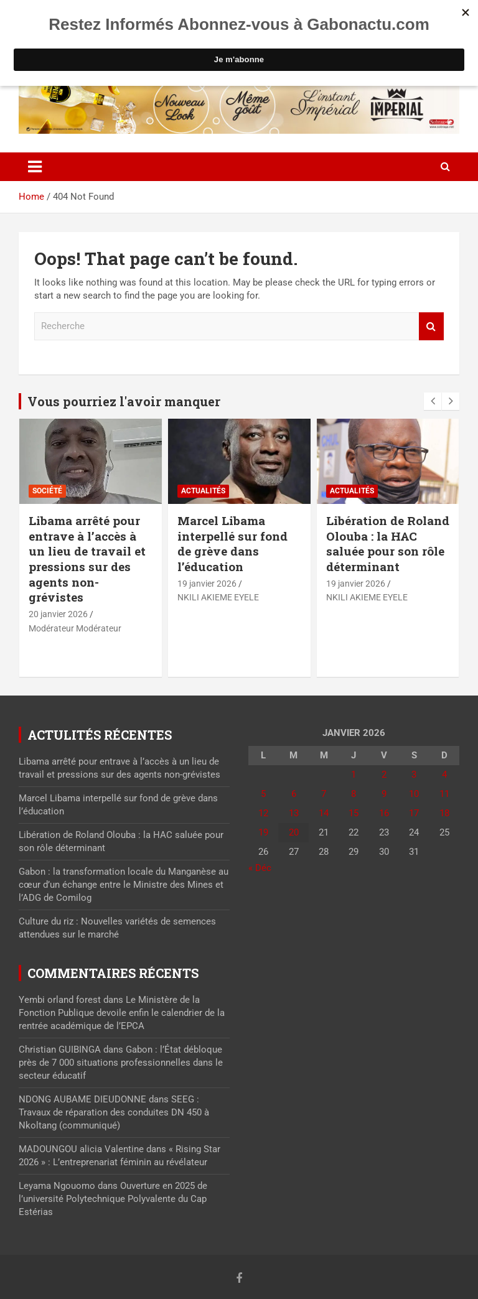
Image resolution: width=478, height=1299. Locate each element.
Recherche (431, 326)
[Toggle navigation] (35, 166)
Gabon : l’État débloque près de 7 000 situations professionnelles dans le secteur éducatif (121, 1062)
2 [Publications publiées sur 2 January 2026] (384, 774)
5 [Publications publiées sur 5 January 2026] (263, 793)
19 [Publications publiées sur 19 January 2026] (263, 832)
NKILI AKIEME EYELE (218, 597)
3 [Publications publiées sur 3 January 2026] (413, 774)
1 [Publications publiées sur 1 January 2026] (353, 774)
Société (47, 491)
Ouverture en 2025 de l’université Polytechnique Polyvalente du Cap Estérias (113, 1199)
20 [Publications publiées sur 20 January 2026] (294, 832)
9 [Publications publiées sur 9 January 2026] (384, 793)
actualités (203, 491)
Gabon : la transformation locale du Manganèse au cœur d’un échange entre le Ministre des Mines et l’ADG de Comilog (123, 884)
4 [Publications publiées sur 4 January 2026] (444, 774)
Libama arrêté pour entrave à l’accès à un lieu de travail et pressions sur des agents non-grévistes (87, 559)
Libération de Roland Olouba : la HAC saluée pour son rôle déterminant (387, 543)
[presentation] (432, 401)
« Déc (259, 867)
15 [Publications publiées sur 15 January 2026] (353, 813)
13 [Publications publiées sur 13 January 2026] (294, 813)
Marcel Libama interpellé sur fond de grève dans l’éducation (232, 543)
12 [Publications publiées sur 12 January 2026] (263, 813)
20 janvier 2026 (58, 614)
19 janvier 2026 (207, 584)
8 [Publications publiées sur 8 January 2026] (353, 793)
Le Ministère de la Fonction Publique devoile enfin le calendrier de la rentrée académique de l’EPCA (122, 1012)
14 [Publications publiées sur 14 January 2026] (324, 813)
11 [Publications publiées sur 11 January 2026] (444, 793)
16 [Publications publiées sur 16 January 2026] (384, 813)
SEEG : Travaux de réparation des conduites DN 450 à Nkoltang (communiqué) (114, 1112)
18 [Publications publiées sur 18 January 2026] (444, 813)
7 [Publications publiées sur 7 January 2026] (323, 793)
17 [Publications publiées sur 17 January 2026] (414, 813)
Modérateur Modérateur (75, 628)
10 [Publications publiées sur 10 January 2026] (414, 793)
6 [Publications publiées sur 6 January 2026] (293, 793)
